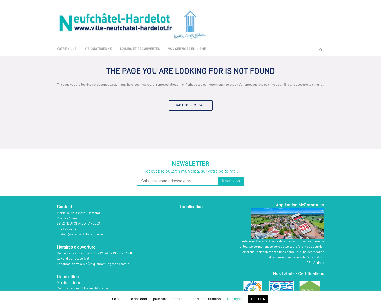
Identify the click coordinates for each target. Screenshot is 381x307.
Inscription (231, 181)
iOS (308, 262)
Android (318, 262)
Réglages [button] (234, 299)
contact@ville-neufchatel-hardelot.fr (83, 234)
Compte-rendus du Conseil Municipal (83, 288)
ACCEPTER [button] (258, 299)
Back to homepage (191, 105)
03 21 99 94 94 (66, 228)
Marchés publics (68, 282)
